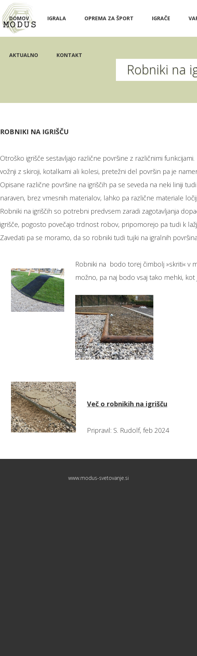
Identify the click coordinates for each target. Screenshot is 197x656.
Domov (19, 18)
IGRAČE (161, 18)
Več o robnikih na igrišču (127, 403)
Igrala (56, 18)
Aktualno (23, 54)
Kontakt (69, 54)
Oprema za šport (109, 18)
